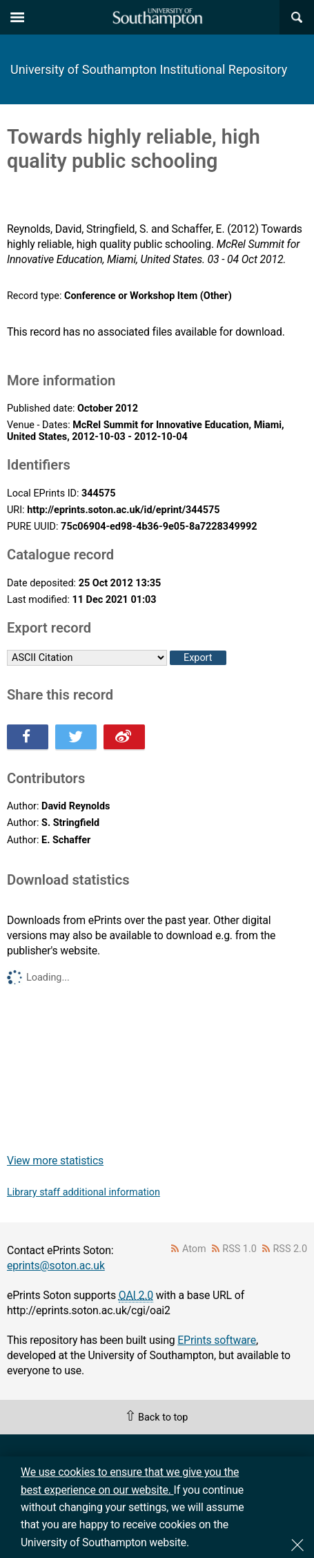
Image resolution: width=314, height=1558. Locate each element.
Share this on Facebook (27, 736)
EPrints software (216, 1340)
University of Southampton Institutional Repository (148, 69)
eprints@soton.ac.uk (56, 1265)
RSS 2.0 (290, 1249)
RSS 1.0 (239, 1249)
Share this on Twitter (76, 736)
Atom (194, 1249)
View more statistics (55, 1160)
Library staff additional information (83, 1192)
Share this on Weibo (124, 736)
